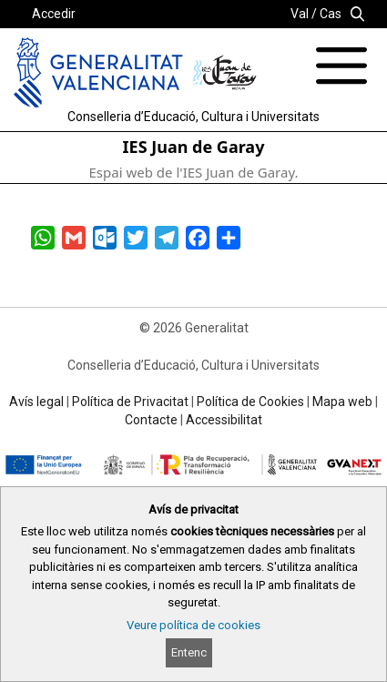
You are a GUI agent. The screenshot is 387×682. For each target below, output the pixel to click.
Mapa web (342, 401)
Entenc (189, 652)
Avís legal (36, 401)
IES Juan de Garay (194, 147)
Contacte (151, 419)
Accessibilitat (224, 419)
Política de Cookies (250, 401)
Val (299, 13)
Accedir (54, 13)
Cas (330, 13)
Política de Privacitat (130, 401)
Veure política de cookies (193, 625)
